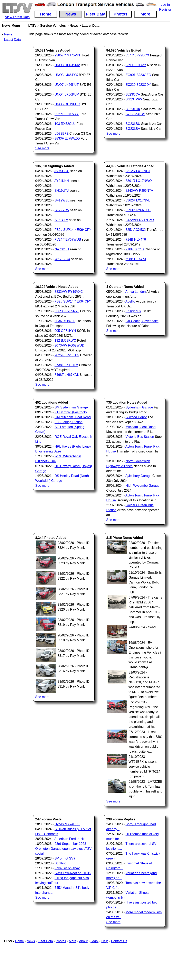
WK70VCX (62, 259)
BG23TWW (134, 99)
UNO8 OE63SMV (67, 65)
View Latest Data (17, 17)
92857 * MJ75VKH (68, 55)
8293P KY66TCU (138, 210)
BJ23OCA (133, 94)
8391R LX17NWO (139, 181)
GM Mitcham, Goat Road (73, 417)
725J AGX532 (136, 229)
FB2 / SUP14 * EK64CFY (73, 229)
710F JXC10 (135, 249)
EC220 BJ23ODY (138, 84)
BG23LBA (133, 128)
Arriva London (135, 291)
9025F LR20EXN (67, 355)
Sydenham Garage (139, 407)
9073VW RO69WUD (69, 345)
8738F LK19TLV (66, 365)
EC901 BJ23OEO (138, 75)
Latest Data (12, 39)
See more (42, 148)
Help (104, 941)
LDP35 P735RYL (67, 311)
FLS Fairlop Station (69, 422)
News (8, 34)
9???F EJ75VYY (67, 114)
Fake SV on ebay (67, 868)
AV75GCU (61, 171)
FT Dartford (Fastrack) (71, 412)
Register (165, 9)
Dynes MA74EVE (67, 824)
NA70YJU (62, 249)
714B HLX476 (136, 239)
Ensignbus (133, 311)
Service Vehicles (53, 25)
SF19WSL (62, 200)
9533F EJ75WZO (67, 138)
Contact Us (119, 941)
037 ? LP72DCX (137, 55)
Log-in (165, 4)
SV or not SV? (65, 858)
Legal (94, 941)
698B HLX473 (136, 259)
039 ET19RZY (136, 65)
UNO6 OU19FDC (67, 104)
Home (19, 941)
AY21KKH (61, 181)
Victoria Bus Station (140, 436)
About (83, 941)
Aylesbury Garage (138, 476)
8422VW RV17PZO (140, 220)
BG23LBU (133, 123)
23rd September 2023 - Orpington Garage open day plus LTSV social (63, 848)
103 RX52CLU (65, 123)
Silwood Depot (136, 417)
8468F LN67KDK (67, 374)
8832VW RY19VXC (69, 291)
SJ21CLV (61, 220)
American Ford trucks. (70, 839)
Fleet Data (45, 941)
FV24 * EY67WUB (68, 239)
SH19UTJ (62, 190)
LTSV (32, 25)
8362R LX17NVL (138, 200)
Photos (61, 941)
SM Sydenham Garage (71, 407)
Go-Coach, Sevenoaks (142, 321)
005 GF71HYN (65, 330)
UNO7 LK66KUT (67, 84)
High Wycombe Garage (143, 485)
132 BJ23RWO (65, 340)
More (72, 941)
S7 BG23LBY (135, 114)
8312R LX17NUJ (138, 171)
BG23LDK (133, 109)
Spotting (61, 863)
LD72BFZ (61, 133)
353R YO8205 (65, 321)
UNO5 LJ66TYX (66, 75)
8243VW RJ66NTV (139, 190)
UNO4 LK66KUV (67, 94)
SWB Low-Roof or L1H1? (73, 873)
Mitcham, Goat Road (141, 427)
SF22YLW (62, 210)
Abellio (130, 301)
